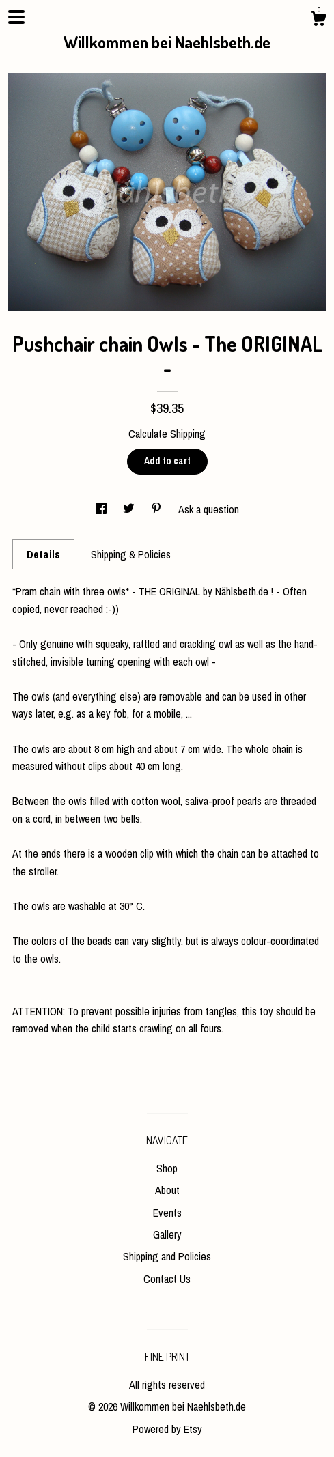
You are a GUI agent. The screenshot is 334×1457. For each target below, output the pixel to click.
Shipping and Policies (167, 1256)
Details (43, 554)
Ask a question (208, 509)
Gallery (167, 1234)
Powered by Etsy (167, 1429)
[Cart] (318, 20)
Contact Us (167, 1278)
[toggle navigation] (16, 17)
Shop (167, 1168)
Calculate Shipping (167, 433)
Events (167, 1212)
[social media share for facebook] (102, 509)
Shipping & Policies (131, 554)
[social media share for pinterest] (158, 509)
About (167, 1190)
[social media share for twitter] (130, 509)
